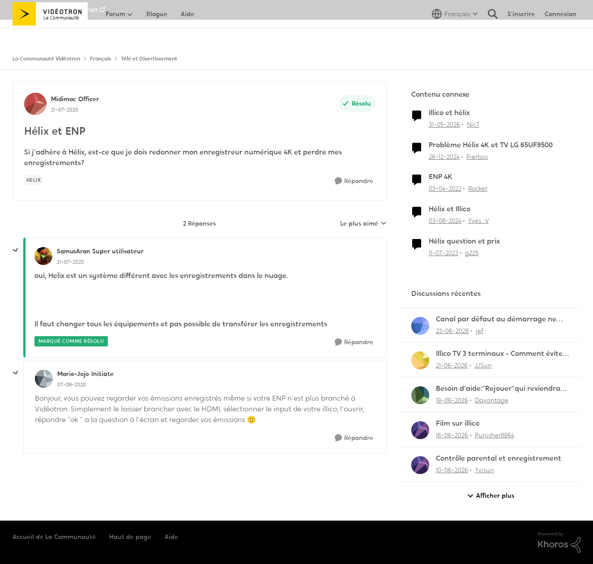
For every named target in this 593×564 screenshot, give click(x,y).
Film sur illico (457, 423)
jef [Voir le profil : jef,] (479, 330)
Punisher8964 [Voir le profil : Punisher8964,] (494, 435)
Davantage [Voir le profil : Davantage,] (491, 400)
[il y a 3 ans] (443, 253)
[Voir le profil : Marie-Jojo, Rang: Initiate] (44, 379)
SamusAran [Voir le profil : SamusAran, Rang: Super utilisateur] (73, 251)
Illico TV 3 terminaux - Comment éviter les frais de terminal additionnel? (501, 354)
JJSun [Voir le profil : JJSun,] (483, 365)
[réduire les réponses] (15, 250)
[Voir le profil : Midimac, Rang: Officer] (35, 104)
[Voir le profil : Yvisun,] (420, 465)
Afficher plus (490, 495)
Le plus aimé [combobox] (363, 223)
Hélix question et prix (464, 241)
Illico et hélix (449, 112)
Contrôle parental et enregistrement (498, 458)
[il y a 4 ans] (445, 188)
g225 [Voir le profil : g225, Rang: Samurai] (471, 253)
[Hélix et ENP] (70, 262)
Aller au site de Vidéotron (55, 9)
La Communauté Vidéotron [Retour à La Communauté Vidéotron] (46, 58)
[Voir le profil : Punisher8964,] (420, 430)
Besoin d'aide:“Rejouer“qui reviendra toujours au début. (498, 388)
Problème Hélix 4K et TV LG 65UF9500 (491, 145)
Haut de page (130, 537)
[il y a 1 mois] (444, 124)
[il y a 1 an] (444, 156)
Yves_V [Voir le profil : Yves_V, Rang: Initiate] (478, 221)
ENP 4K (440, 176)
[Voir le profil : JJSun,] (420, 360)
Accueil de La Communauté (54, 537)
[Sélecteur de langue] (455, 34)
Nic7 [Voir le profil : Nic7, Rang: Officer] (473, 124)
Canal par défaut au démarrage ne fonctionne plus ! (496, 319)
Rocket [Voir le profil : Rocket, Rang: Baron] (477, 188)
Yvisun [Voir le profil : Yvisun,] (484, 470)
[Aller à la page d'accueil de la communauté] (50, 33)
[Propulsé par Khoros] (559, 542)
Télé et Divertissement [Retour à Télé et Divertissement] (149, 58)
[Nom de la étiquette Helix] (33, 180)
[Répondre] (354, 181)
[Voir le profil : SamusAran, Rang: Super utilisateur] (43, 256)
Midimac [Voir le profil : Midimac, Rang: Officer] (63, 99)
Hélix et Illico (449, 209)
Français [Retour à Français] (100, 58)
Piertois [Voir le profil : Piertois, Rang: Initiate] (477, 156)
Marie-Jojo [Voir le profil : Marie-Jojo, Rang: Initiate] (73, 374)
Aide (171, 537)
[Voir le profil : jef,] (420, 326)
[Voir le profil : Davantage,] (420, 395)
